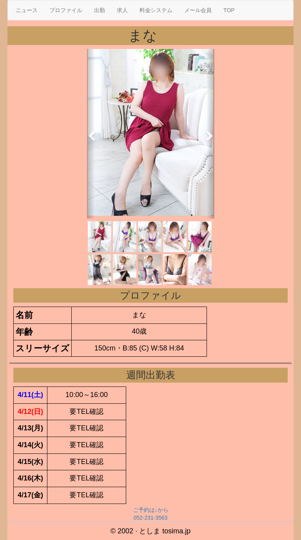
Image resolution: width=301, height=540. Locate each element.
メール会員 (198, 10)
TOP (229, 10)
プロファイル (65, 10)
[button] (91, 134)
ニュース (27, 10)
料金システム (156, 10)
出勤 (99, 10)
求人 (122, 10)
